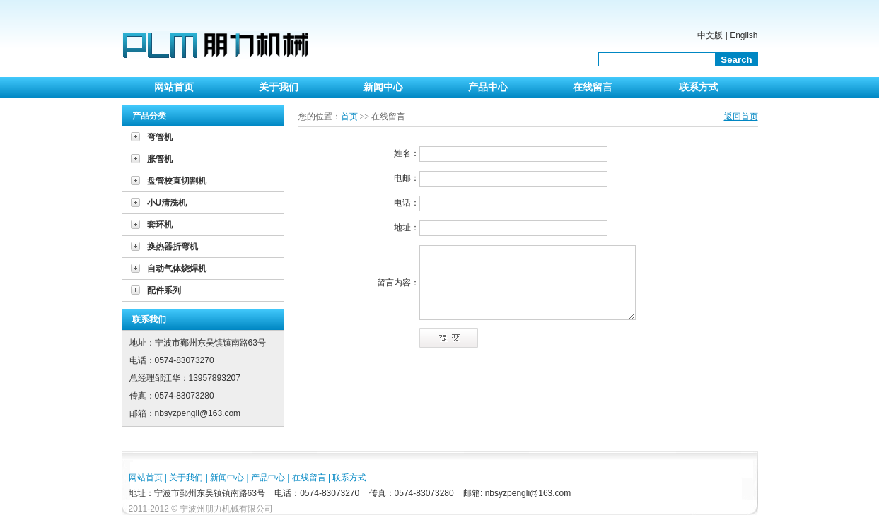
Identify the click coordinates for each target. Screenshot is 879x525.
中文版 (710, 35)
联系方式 (698, 87)
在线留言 (592, 87)
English (743, 35)
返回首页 (741, 117)
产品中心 (488, 87)
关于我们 (278, 87)
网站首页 (174, 87)
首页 (349, 117)
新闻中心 (383, 87)
